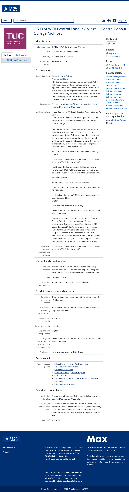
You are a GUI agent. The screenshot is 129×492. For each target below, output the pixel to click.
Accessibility (9, 447)
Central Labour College (62, 76)
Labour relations (61, 372)
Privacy (6, 452)
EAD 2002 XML (114, 68)
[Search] (44, 21)
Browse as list (113, 56)
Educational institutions (64, 384)
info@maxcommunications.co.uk (60, 459)
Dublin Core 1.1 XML (116, 65)
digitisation (113, 447)
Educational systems (63, 364)
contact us (117, 459)
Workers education (114, 105)
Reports (111, 53)
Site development (95, 447)
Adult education (82, 364)
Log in (121, 20)
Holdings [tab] (7, 55)
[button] (103, 20)
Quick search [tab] (21, 55)
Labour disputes (78, 372)
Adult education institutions (66, 367)
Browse (6, 20)
